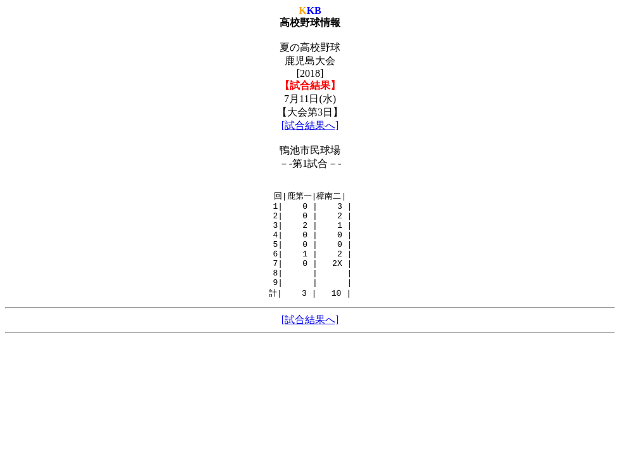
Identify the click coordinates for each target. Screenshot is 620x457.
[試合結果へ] (310, 125)
